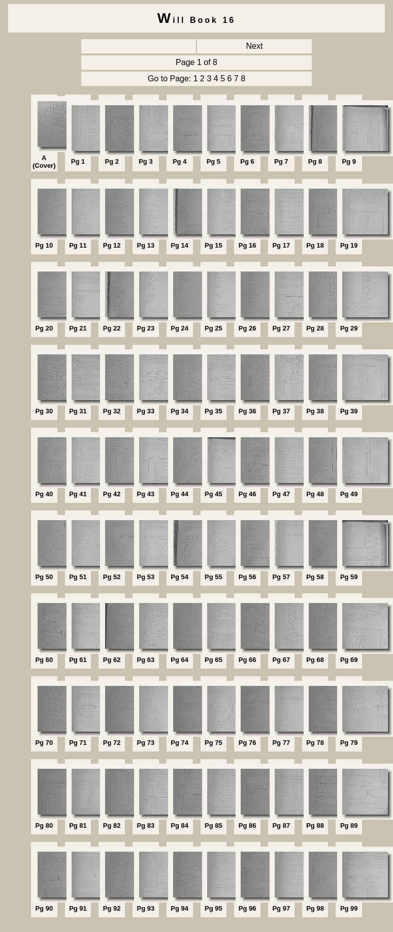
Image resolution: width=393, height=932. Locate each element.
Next (254, 46)
